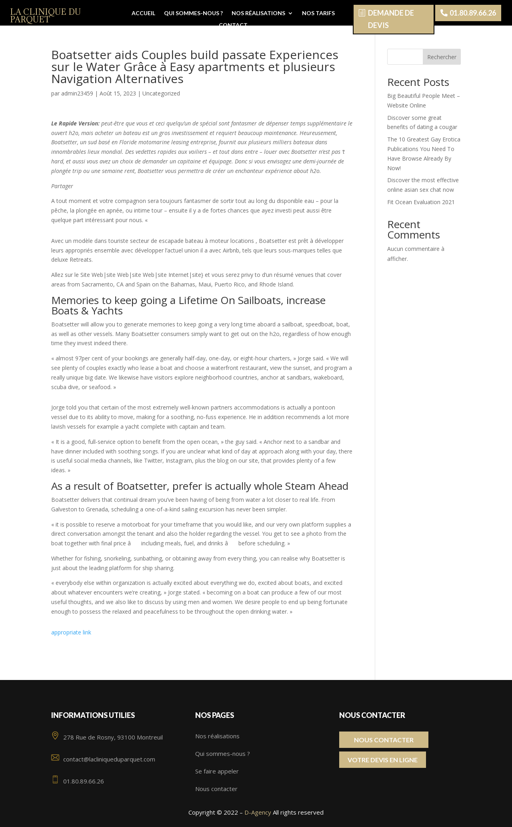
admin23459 (77, 93)
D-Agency (257, 812)
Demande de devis (391, 19)
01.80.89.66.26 (473, 12)
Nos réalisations (258, 13)
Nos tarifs (318, 13)
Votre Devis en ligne (383, 759)
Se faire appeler (217, 771)
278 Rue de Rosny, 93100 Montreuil (107, 737)
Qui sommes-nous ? (193, 13)
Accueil (143, 13)
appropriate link (71, 632)
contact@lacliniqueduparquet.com (103, 759)
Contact (233, 25)
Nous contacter (216, 789)
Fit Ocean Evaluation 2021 (421, 202)
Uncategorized (161, 93)
